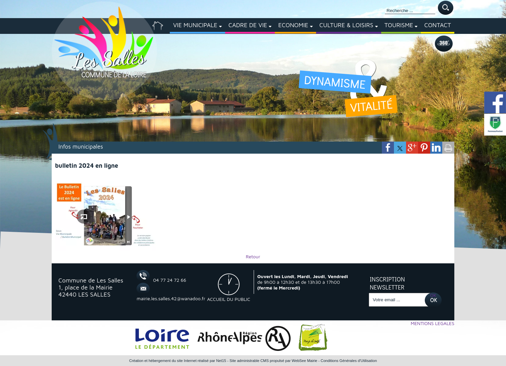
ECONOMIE (293, 25)
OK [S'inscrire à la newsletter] (433, 295)
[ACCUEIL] (158, 26)
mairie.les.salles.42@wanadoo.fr (163, 298)
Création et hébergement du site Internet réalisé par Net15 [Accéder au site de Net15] (177, 361)
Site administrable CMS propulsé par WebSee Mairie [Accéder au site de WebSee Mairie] (273, 361)
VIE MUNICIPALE (195, 25)
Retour (253, 256)
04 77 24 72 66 (169, 280)
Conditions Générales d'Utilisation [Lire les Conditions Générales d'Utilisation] (349, 361)
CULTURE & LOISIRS (346, 25)
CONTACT (437, 25)
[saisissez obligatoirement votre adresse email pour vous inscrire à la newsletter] (400, 300)
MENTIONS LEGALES (432, 323)
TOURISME (399, 25)
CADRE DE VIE (248, 25)
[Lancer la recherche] (445, 8)
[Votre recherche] (410, 10)
